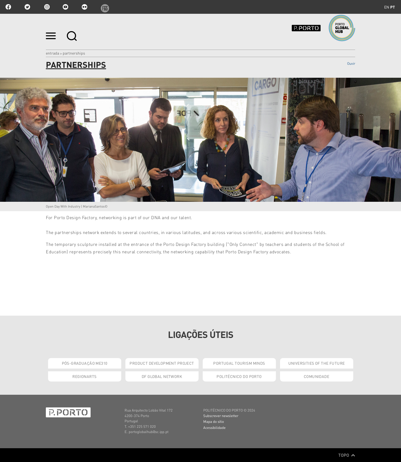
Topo (346, 455)
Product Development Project (162, 363)
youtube (65, 7)
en (386, 6)
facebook (8, 7)
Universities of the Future (316, 363)
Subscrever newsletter (220, 415)
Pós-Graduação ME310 (84, 363)
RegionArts (84, 376)
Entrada (52, 52)
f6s (103, 7)
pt (392, 6)
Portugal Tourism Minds (239, 363)
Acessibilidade (214, 427)
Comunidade (316, 376)
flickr (84, 7)
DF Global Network (162, 376)
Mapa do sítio (213, 421)
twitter (27, 7)
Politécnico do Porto (239, 376)
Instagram (46, 7)
